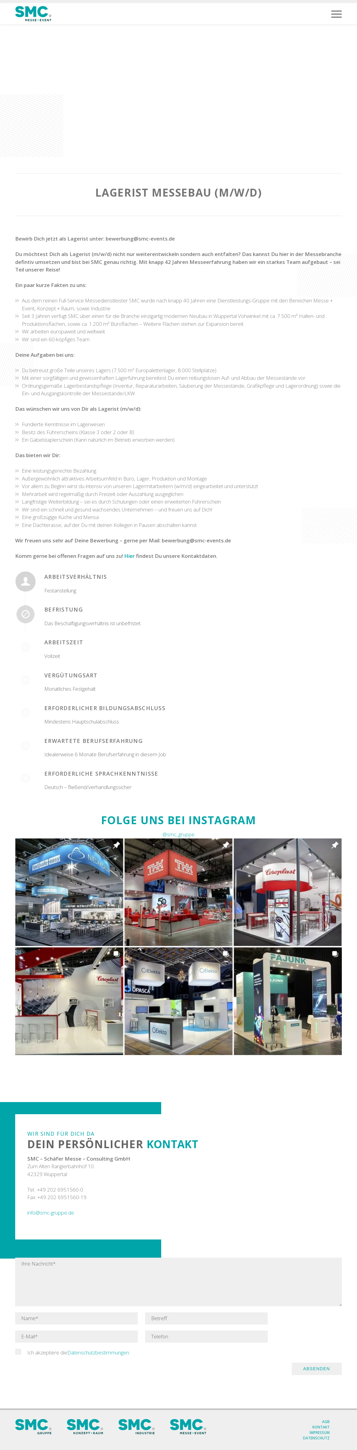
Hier (129, 555)
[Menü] (336, 14)
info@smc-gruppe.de (50, 1212)
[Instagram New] (178, 946)
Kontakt (321, 1427)
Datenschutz (316, 1438)
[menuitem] (336, 14)
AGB (326, 1421)
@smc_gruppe (178, 834)
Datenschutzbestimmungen (98, 1352)
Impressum (320, 1432)
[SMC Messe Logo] (33, 13)
